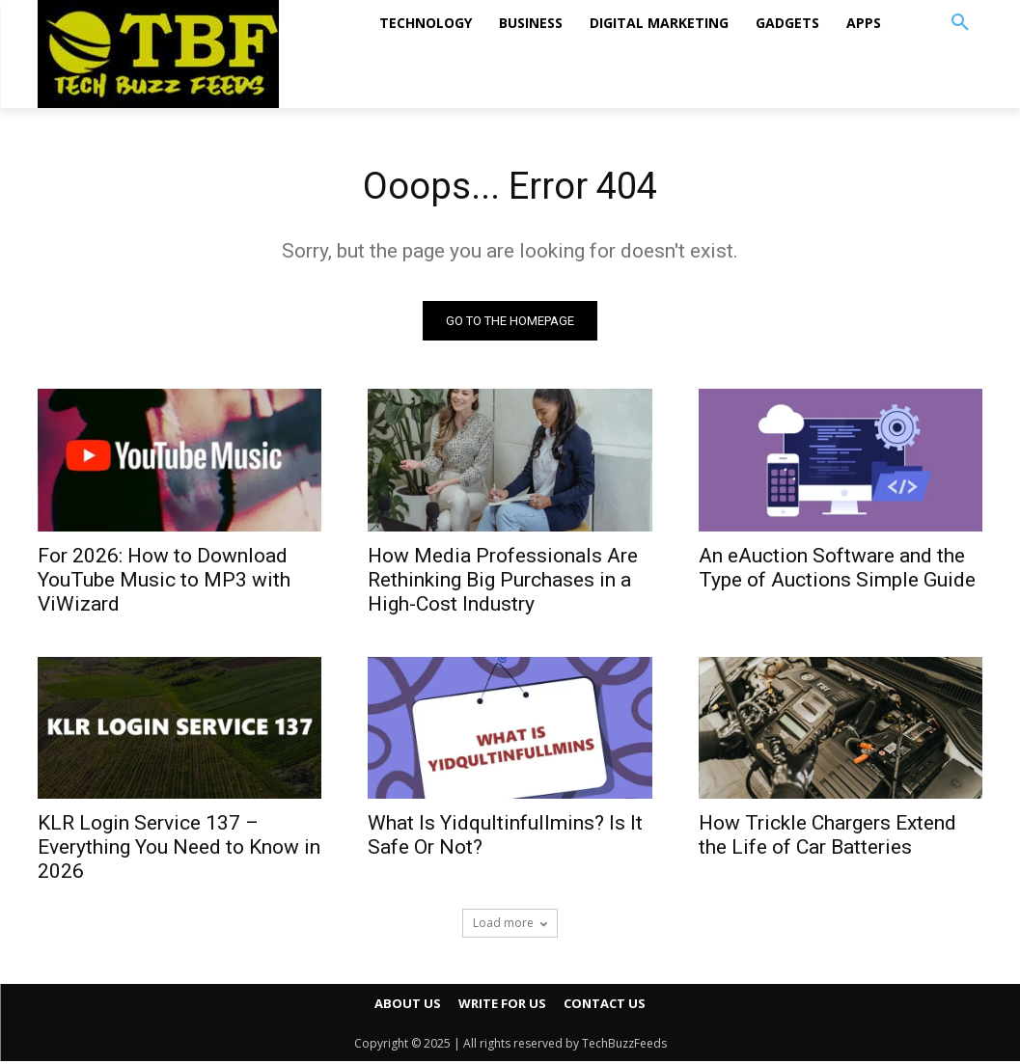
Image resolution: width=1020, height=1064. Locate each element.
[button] (960, 23)
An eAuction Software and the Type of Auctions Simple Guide (837, 569)
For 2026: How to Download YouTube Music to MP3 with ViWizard (164, 581)
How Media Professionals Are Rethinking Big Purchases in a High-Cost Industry (503, 581)
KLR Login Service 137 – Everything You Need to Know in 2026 (179, 850)
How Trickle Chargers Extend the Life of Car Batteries (827, 837)
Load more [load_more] (510, 925)
